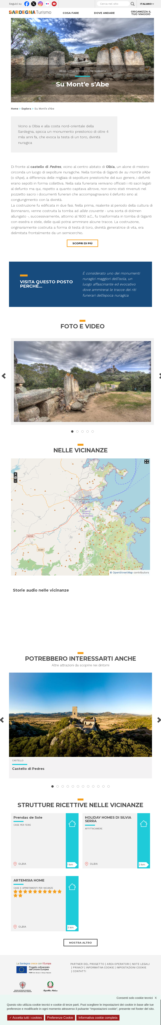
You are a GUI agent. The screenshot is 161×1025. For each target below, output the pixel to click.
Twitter (33, 3)
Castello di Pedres (28, 769)
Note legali (141, 964)
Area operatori (118, 964)
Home (14, 108)
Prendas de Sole (28, 817)
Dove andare (104, 12)
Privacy (78, 967)
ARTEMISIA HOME (29, 880)
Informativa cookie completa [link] (97, 1017)
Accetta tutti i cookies (25, 1017)
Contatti (79, 971)
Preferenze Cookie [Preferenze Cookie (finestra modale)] (60, 1017)
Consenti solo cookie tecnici (139, 998)
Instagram (40, 3)
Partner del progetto (87, 964)
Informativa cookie (100, 967)
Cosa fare (71, 12)
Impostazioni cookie (131, 967)
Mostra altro (80, 942)
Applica (133, 3)
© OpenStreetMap (121, 572)
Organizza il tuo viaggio (141, 13)
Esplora (26, 108)
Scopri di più (82, 243)
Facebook (26, 3)
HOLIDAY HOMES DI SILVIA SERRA (108, 819)
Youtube (54, 3)
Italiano (146, 4)
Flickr (47, 3)
